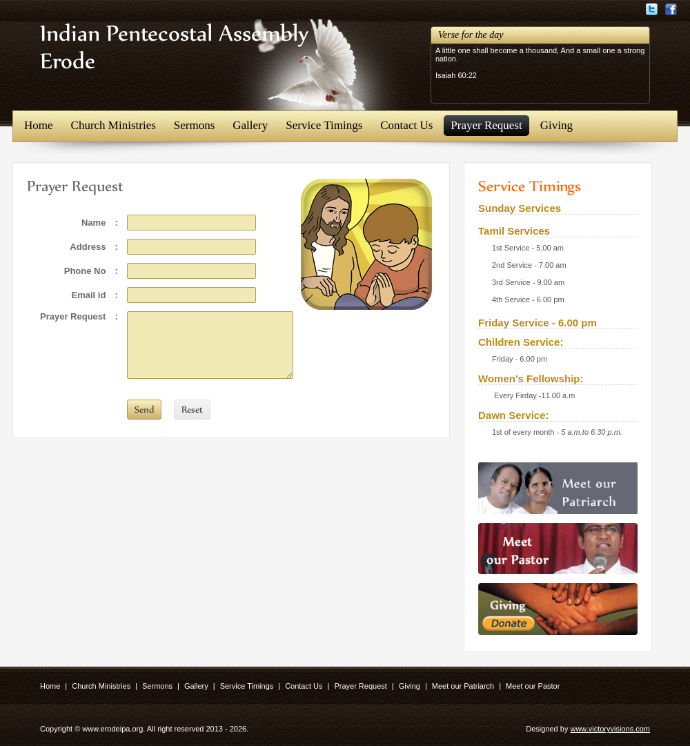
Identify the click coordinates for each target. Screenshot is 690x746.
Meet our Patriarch (463, 686)
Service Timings (324, 125)
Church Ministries (113, 125)
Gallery (250, 125)
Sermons (194, 125)
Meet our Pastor (533, 686)
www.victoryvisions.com (610, 729)
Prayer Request (486, 125)
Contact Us (406, 125)
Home (38, 125)
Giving (556, 125)
